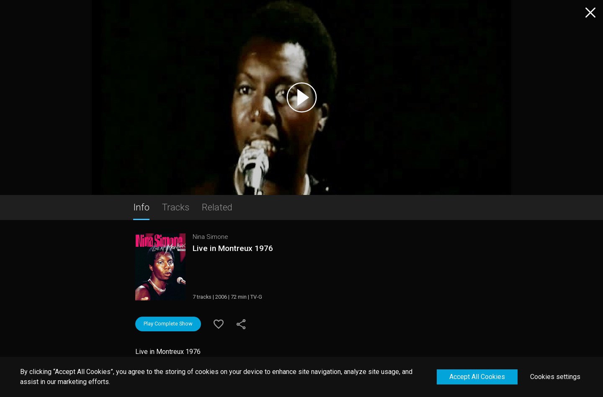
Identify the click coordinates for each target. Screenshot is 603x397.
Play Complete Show (168, 323)
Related (217, 207)
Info (141, 207)
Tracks (175, 207)
